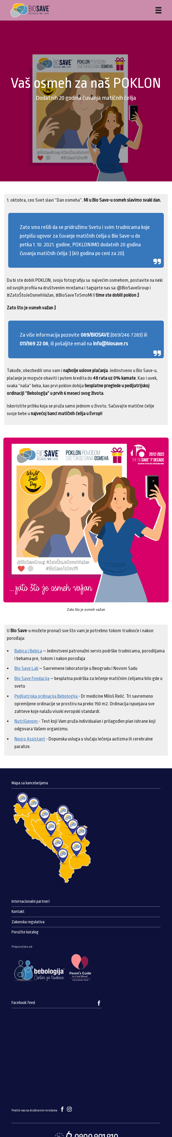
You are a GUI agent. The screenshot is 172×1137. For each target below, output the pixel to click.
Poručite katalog (25, 932)
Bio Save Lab (26, 668)
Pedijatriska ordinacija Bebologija (46, 696)
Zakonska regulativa (28, 922)
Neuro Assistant (29, 739)
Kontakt (18, 911)
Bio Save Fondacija (31, 678)
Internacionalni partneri (31, 901)
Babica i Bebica (28, 651)
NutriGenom (26, 721)
